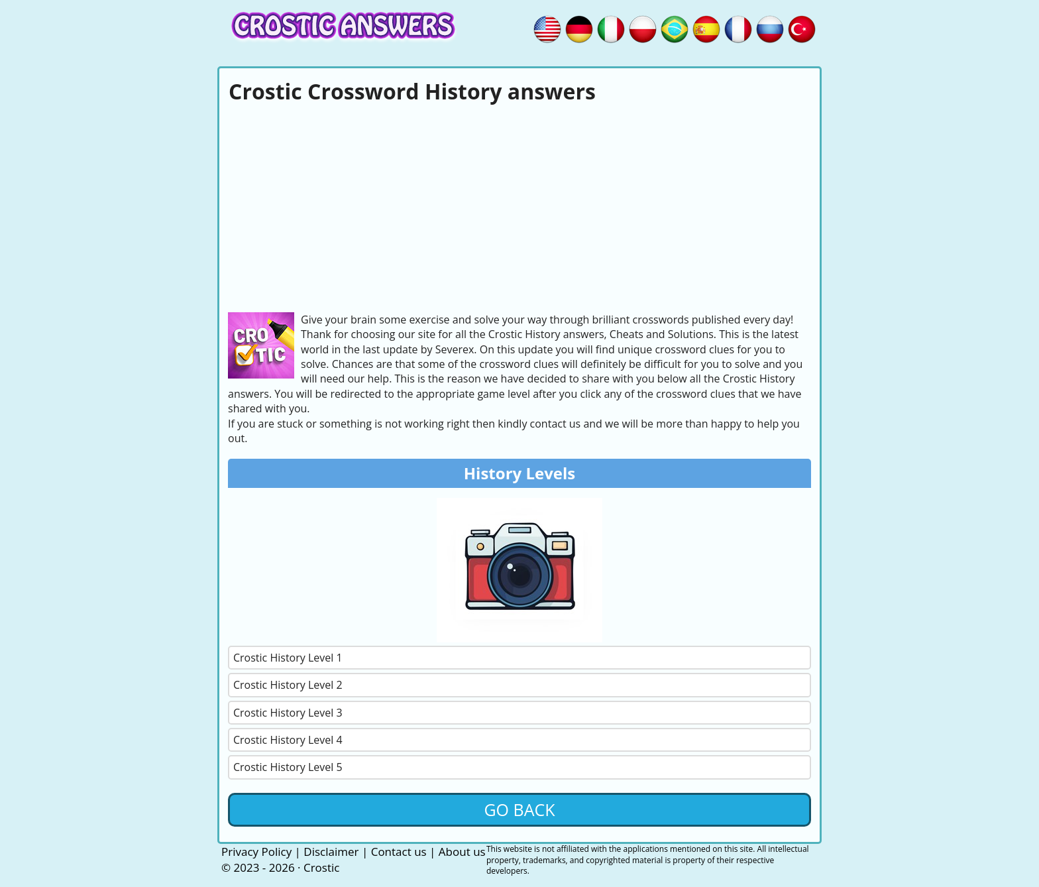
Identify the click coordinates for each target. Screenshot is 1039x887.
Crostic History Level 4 (288, 740)
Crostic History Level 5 (288, 767)
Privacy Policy (256, 851)
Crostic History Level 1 (288, 657)
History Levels (520, 473)
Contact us (399, 851)
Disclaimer (330, 851)
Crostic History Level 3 (288, 712)
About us (462, 851)
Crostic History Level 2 (288, 685)
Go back (519, 809)
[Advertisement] (519, 206)
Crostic (321, 867)
